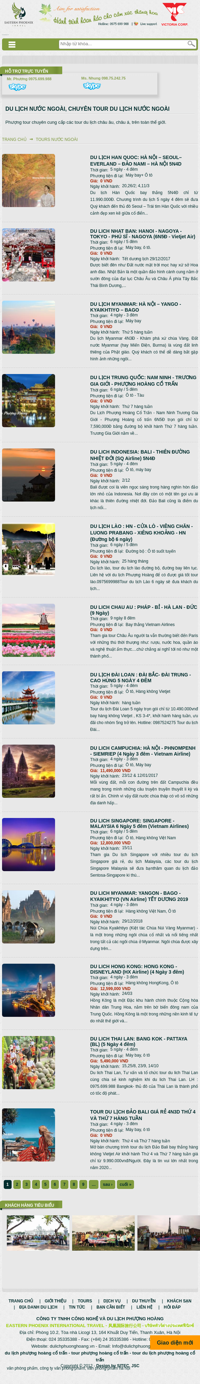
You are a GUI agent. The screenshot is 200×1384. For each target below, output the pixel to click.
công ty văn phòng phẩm (62, 1375)
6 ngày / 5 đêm (123, 241)
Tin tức (77, 1314)
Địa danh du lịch (38, 1314)
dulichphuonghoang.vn (72, 1353)
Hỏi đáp (172, 1314)
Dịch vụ (112, 1308)
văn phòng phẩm (22, 1375)
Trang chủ (14, 139)
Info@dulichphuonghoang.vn (140, 1353)
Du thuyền (144, 1308)
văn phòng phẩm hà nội (108, 1375)
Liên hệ (144, 1314)
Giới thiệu (55, 1308)
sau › (107, 1184)
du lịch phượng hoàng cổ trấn (36, 1360)
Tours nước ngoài (57, 139)
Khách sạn (179, 1308)
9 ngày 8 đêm (122, 618)
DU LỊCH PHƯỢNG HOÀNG (135, 1325)
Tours (85, 1308)
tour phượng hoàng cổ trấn (100, 1360)
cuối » (125, 1184)
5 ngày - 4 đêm (124, 169)
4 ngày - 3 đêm (124, 315)
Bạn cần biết (110, 1314)
